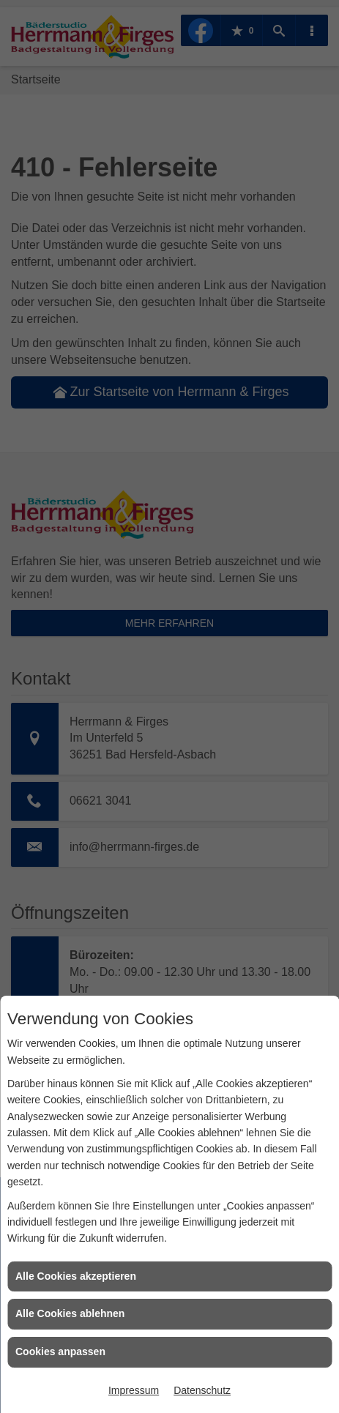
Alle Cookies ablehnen (69, 1313)
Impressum (133, 1390)
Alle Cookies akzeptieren (75, 1276)
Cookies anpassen (60, 1351)
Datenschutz (202, 1390)
